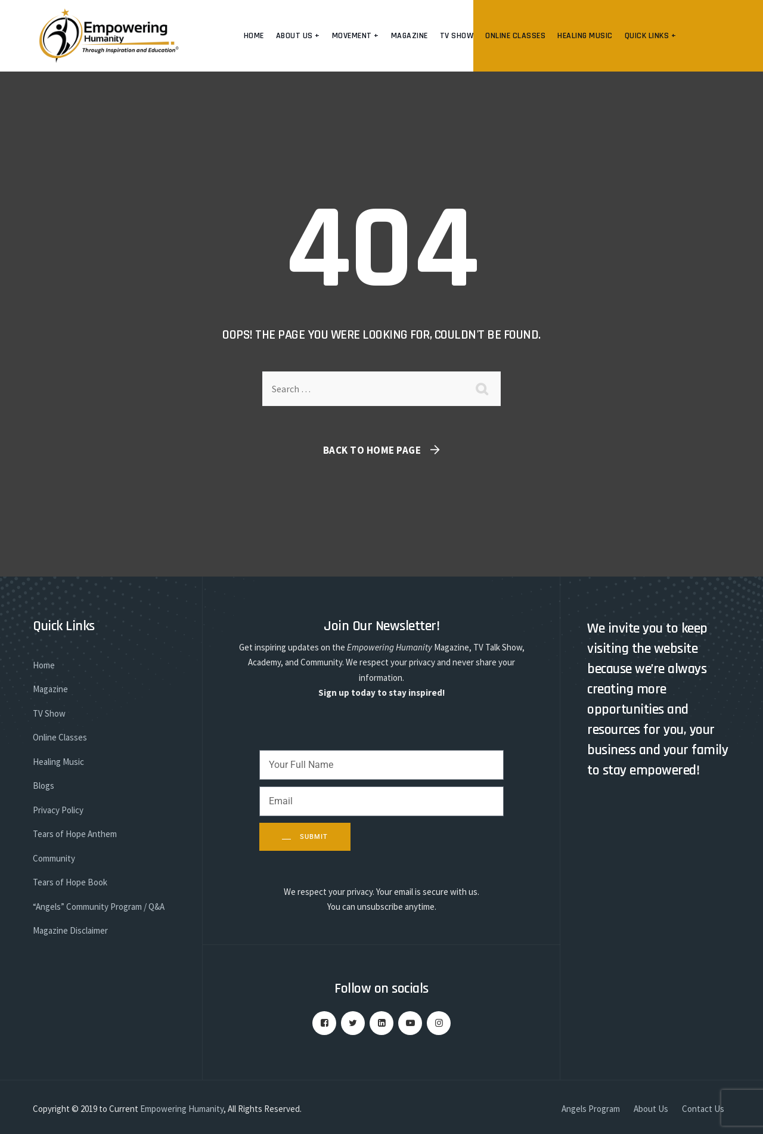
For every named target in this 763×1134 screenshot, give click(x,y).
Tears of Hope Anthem (75, 833)
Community (54, 858)
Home (254, 35)
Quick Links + (651, 35)
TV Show (457, 35)
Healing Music (585, 35)
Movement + (355, 35)
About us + (298, 35)
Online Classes (515, 35)
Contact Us (703, 1108)
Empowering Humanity (182, 1108)
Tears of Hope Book (70, 882)
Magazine (409, 35)
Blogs (43, 785)
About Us (651, 1108)
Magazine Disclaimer (70, 930)
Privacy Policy (58, 810)
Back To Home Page (372, 450)
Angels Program (591, 1108)
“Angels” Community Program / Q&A (99, 906)
